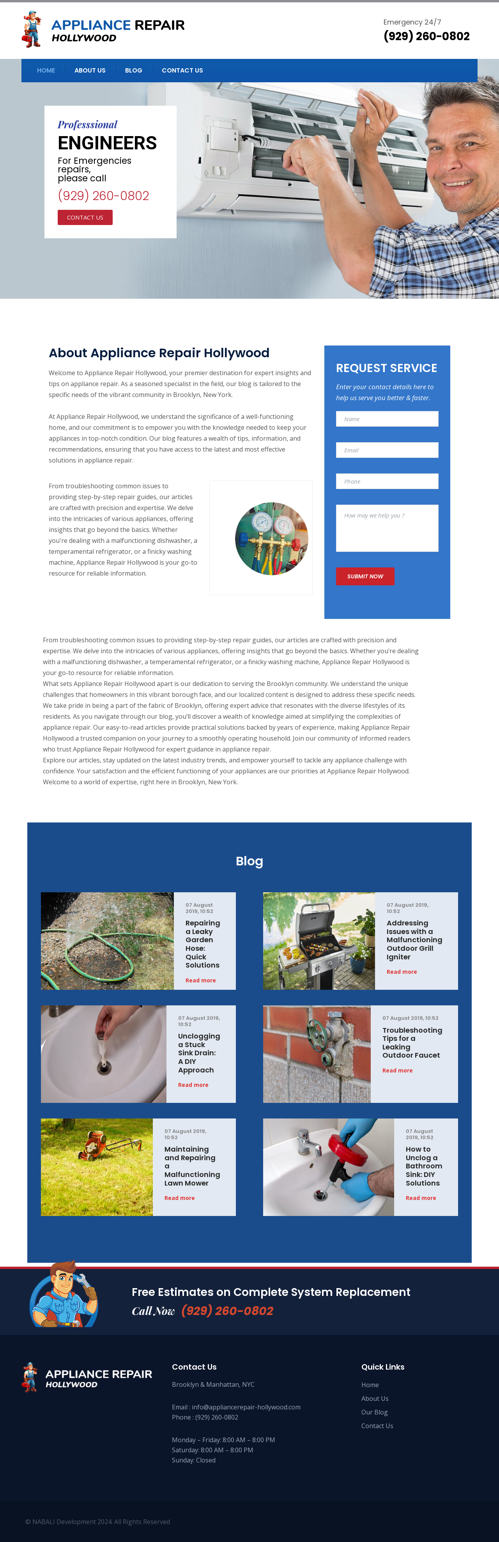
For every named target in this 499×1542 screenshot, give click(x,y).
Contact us (182, 70)
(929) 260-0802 (103, 196)
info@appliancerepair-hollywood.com (246, 1407)
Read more (201, 980)
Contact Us (377, 1425)
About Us (375, 1398)
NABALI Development (64, 1521)
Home (46, 70)
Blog (133, 70)
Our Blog (374, 1412)
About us (90, 70)
